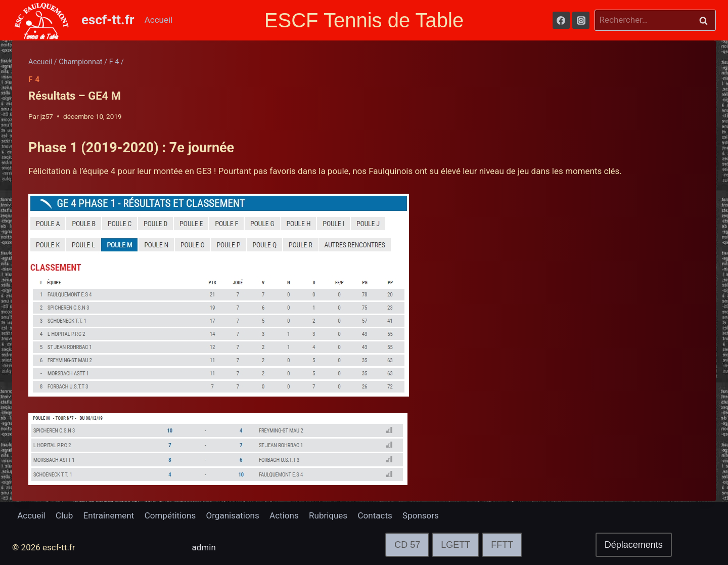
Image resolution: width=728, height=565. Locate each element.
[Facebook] (561, 20)
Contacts (375, 515)
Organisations (232, 515)
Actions (284, 515)
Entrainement (108, 515)
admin (204, 547)
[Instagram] (580, 20)
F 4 (34, 79)
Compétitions (170, 515)
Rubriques (328, 515)
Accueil (159, 20)
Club (64, 515)
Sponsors (420, 515)
